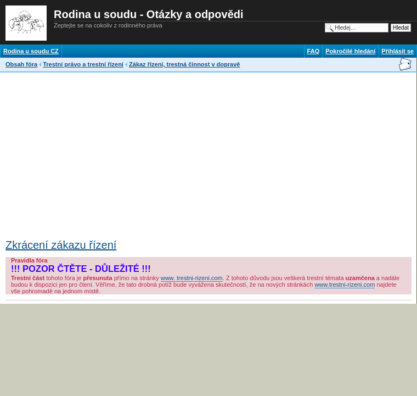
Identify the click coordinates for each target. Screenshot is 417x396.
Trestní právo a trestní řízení (83, 64)
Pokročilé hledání (350, 51)
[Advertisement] (133, 152)
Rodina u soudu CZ (31, 51)
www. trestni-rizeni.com (192, 278)
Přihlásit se (397, 51)
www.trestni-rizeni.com (344, 284)
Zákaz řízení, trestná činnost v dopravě (184, 64)
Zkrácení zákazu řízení (60, 245)
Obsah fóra (21, 64)
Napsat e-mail (405, 64)
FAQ (313, 51)
